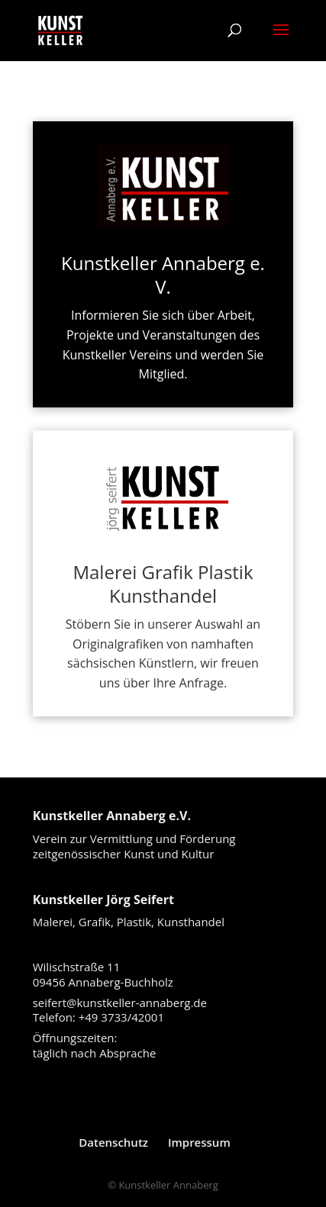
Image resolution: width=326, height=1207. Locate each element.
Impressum (199, 1142)
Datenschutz (113, 1142)
